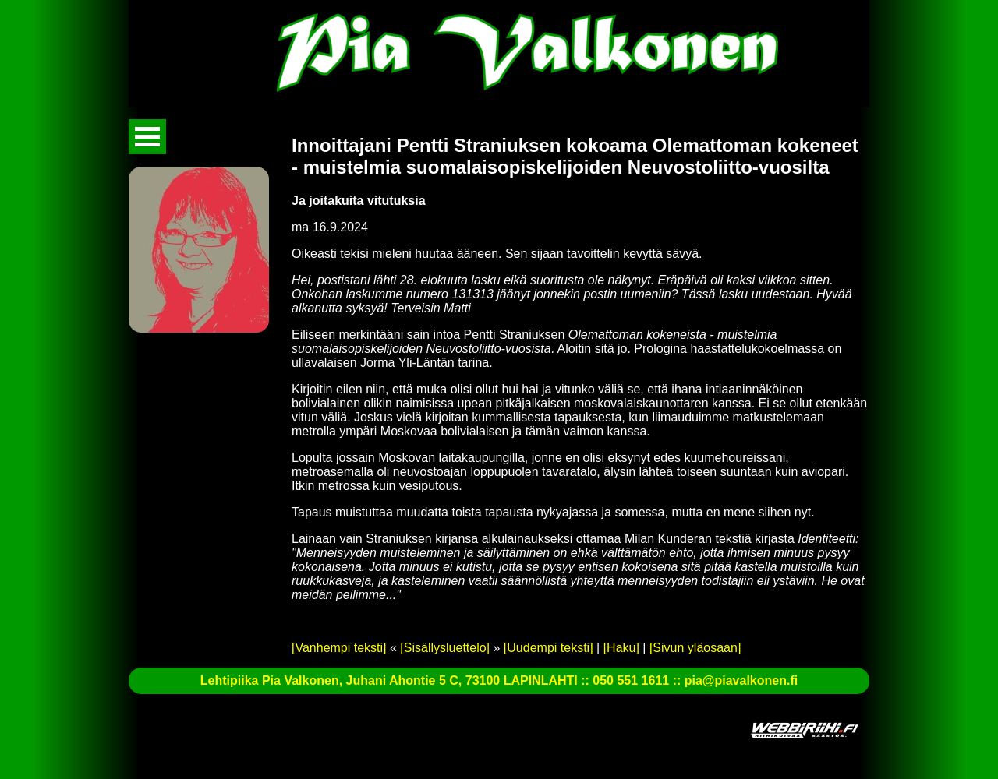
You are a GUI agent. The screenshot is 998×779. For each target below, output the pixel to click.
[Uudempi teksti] (548, 647)
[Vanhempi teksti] (339, 647)
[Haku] (621, 647)
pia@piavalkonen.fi (741, 680)
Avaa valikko (147, 136)
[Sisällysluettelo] (445, 647)
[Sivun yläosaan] (695, 647)
